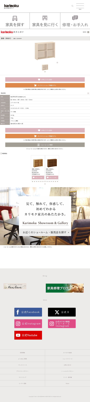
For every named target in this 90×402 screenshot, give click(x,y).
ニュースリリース (67, 359)
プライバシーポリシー (22, 371)
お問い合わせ (67, 365)
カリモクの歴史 (67, 352)
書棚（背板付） (36, 169)
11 (51, 181)
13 (55, 181)
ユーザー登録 (22, 383)
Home (67, 383)
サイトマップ (22, 377)
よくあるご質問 (22, 359)
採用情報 (22, 352)
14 (57, 181)
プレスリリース (22, 365)
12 (53, 181)
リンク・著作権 (67, 377)
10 (49, 181)
